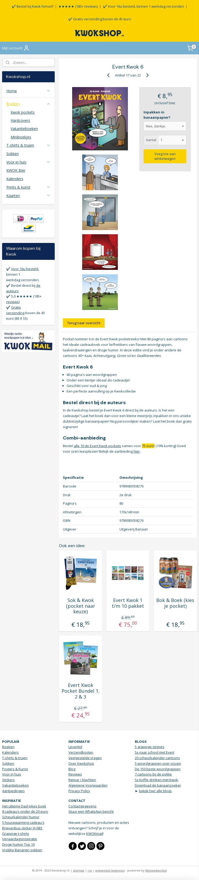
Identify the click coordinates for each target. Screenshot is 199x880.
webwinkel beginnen (110, 870)
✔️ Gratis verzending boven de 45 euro (99, 19)
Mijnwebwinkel (156, 870)
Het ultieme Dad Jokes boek (24, 806)
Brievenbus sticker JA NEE (22, 828)
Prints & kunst (28, 187)
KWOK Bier (15, 170)
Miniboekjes (21, 137)
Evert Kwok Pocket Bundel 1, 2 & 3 (81, 691)
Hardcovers (20, 120)
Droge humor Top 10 (18, 844)
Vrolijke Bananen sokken (22, 850)
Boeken (28, 103)
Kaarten (28, 195)
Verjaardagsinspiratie (19, 838)
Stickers (8, 779)
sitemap (78, 870)
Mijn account (16, 48)
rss (90, 870)
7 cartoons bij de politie (153, 774)
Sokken (12, 153)
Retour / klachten (82, 779)
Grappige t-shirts (15, 833)
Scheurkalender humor (20, 817)
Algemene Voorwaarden (88, 785)
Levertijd (75, 746)
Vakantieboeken (24, 128)
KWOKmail (94, 833)
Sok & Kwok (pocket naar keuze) (80, 606)
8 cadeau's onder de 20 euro (25, 811)
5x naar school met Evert (154, 752)
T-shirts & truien (28, 145)
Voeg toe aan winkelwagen (165, 156)
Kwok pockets (23, 112)
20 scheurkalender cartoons (157, 757)
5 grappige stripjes (149, 746)
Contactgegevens (82, 806)
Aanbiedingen (13, 790)
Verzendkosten (80, 752)
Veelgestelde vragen (85, 757)
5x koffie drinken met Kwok (156, 779)
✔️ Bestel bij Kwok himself (32, 6)
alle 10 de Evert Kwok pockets (97, 445)
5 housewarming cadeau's (23, 822)
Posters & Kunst (15, 769)
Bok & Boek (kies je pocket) (175, 603)
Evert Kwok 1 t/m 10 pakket (128, 603)
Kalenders (14, 178)
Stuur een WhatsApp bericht (91, 811)
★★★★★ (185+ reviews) (78, 6)
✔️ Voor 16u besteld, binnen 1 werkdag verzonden (143, 6)
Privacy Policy (79, 790)
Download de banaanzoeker (158, 785)
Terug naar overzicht (83, 323)
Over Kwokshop (81, 763)
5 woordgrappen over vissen (158, 763)
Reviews (75, 774)
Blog (71, 769)
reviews (12, 301)
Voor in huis (28, 162)
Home (28, 90)
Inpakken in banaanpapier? (157, 115)
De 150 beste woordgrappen (158, 769)
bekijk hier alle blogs (155, 790)
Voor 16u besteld (24, 268)
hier (136, 451)
